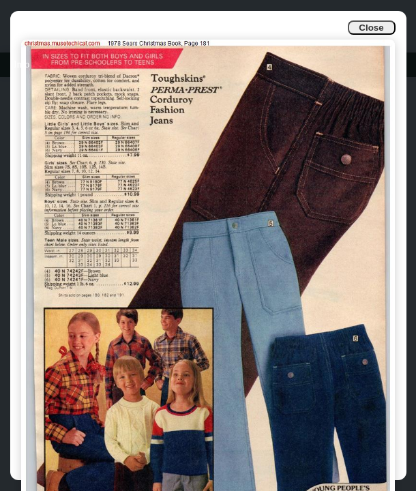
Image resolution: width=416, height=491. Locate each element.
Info (21, 64)
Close (371, 28)
